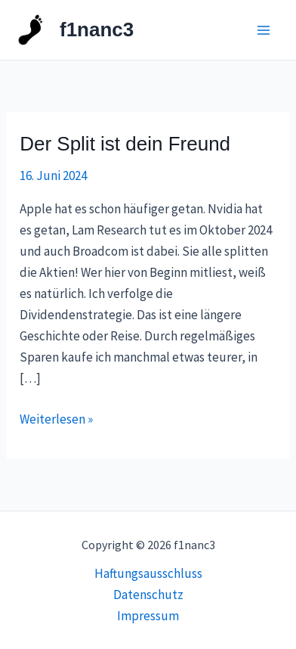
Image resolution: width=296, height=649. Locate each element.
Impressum (148, 615)
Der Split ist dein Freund (125, 143)
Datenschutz (148, 594)
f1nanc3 (97, 29)
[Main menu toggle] (264, 30)
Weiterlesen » (56, 417)
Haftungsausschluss (148, 573)
